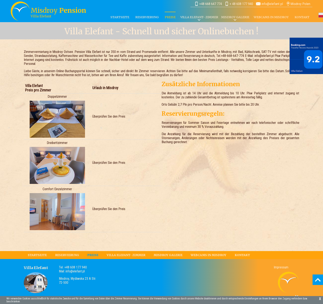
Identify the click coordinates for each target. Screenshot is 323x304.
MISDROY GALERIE (168, 255)
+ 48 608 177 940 (241, 4)
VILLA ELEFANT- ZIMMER (199, 17)
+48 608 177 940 (75, 267)
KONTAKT (302, 17)
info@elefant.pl (272, 4)
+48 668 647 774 (210, 4)
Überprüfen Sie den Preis (108, 116)
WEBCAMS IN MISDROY (271, 17)
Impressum (281, 267)
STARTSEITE (119, 17)
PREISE (92, 255)
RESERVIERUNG (147, 17)
